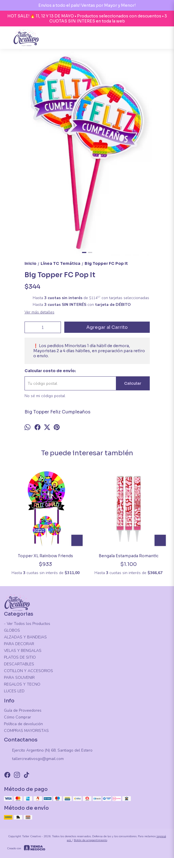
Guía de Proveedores (22, 710)
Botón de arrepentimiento (90, 840)
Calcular (132, 383)
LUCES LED (14, 691)
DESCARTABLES (19, 664)
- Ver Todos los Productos (27, 623)
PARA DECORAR (19, 644)
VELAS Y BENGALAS (22, 650)
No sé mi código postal (45, 396)
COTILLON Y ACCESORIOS (28, 670)
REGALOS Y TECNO (22, 684)
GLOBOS (12, 630)
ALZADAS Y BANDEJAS (25, 637)
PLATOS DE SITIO (20, 657)
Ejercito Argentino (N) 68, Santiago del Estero (48, 750)
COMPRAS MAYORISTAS (26, 730)
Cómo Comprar (17, 717)
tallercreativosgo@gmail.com (34, 758)
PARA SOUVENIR (19, 677)
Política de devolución (23, 724)
